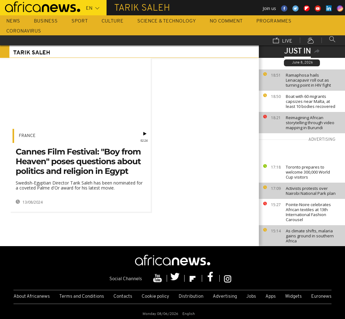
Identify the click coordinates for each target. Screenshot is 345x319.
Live (282, 41)
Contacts (122, 296)
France (27, 136)
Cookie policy (155, 296)
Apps (270, 296)
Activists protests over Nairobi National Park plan (311, 191)
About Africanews (31, 296)
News (13, 21)
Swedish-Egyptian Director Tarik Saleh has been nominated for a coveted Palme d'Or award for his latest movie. (79, 185)
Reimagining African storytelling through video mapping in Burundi (310, 122)
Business (46, 21)
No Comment (226, 21)
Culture (112, 21)
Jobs (251, 296)
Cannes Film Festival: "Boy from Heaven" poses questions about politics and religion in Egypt (78, 161)
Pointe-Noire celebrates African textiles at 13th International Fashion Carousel (308, 212)
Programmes (273, 21)
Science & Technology (166, 21)
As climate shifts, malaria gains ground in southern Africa (310, 235)
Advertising (225, 296)
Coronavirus (23, 31)
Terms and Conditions (81, 296)
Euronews (321, 296)
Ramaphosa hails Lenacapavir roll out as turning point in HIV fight (308, 80)
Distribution (191, 296)
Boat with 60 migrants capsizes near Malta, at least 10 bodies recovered (310, 101)
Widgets (293, 296)
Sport (79, 21)
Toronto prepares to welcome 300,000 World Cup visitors (308, 172)
